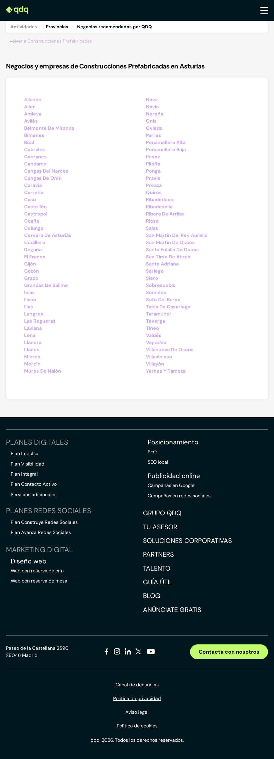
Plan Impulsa (24, 453)
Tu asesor (160, 527)
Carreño (33, 192)
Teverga (155, 321)
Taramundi (158, 314)
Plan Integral (24, 474)
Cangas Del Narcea (46, 171)
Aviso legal (137, 712)
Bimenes (34, 135)
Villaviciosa (159, 357)
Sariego (155, 271)
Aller (29, 107)
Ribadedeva (159, 199)
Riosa (152, 221)
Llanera (32, 342)
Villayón (155, 364)
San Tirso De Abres (168, 257)
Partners (158, 554)
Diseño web (28, 561)
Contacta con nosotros (229, 651)
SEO (152, 452)
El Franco (35, 257)
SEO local (158, 462)
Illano (30, 299)
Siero (152, 278)
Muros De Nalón (42, 371)
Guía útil (158, 582)
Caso (30, 199)
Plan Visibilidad (27, 464)
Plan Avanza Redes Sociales (41, 532)
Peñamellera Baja (166, 149)
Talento (156, 568)
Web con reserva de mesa (39, 581)
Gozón (31, 271)
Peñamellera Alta (166, 142)
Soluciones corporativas (187, 540)
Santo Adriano (162, 264)
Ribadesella (159, 207)
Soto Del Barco (163, 299)
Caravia (33, 185)
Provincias (57, 27)
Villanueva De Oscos (170, 349)
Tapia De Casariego (168, 307)
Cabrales (34, 149)
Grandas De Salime (46, 285)
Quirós (154, 192)
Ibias (29, 292)
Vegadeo (156, 342)
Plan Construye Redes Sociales (44, 522)
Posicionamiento (173, 442)
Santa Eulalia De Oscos (172, 249)
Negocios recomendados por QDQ (114, 27)
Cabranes (35, 157)
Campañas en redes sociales (179, 496)
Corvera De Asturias (47, 235)
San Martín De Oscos (170, 242)
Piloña (153, 164)
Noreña (154, 114)
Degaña (33, 249)
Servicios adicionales (34, 494)
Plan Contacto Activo (34, 484)
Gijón (30, 264)
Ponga (153, 171)
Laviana (33, 328)
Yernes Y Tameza (166, 371)
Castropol (35, 214)
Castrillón (35, 207)
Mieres (32, 357)
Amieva (32, 114)
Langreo (33, 314)
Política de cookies (137, 726)
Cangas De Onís (42, 178)
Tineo (152, 328)
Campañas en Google (171, 485)
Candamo (35, 164)
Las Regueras (40, 321)
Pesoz (153, 157)
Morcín (32, 364)
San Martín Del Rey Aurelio (177, 235)
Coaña (31, 221)
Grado (31, 278)
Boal (29, 142)
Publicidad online (174, 476)
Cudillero (34, 242)
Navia (152, 107)
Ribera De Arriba (165, 214)
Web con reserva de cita (37, 571)
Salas (152, 228)
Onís (151, 121)
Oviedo (154, 128)
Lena (29, 335)
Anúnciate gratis (172, 609)
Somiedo (156, 292)
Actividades (23, 27)
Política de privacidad (137, 698)
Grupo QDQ (162, 513)
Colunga (33, 228)
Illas (28, 307)
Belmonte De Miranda (49, 128)
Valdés (153, 335)
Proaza (154, 185)
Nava (152, 99)
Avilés (31, 121)
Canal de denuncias (137, 685)
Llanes (31, 349)
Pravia (153, 178)
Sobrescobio (161, 285)
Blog (151, 595)
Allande (32, 99)
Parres (153, 135)
